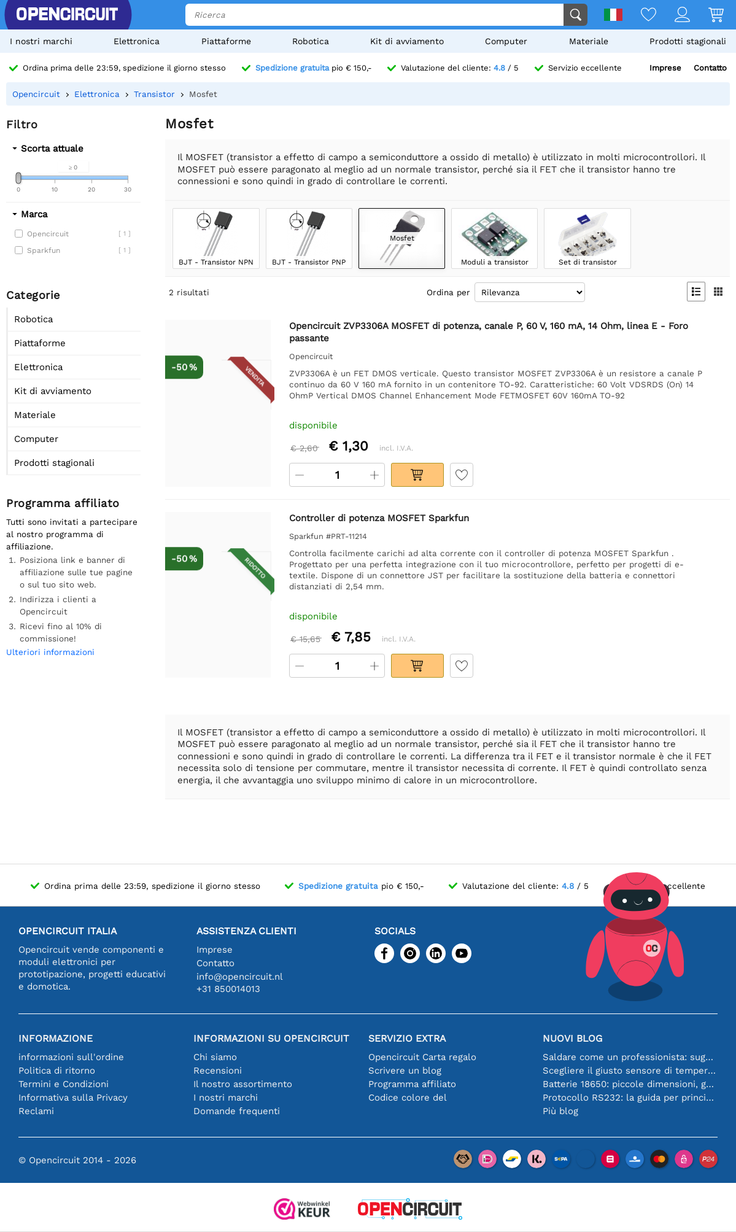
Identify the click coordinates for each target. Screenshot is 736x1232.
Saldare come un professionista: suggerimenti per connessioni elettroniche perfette (630, 1057)
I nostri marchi (41, 41)
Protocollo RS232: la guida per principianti (630, 1097)
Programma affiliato (412, 1084)
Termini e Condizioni (63, 1084)
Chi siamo (215, 1057)
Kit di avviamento (407, 41)
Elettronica (137, 41)
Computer (506, 41)
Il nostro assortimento (242, 1084)
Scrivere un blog (404, 1070)
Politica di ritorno (56, 1070)
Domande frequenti (236, 1111)
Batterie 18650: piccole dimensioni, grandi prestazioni (630, 1084)
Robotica (310, 41)
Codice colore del (407, 1097)
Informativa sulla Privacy (73, 1097)
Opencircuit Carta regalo (422, 1057)
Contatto (710, 67)
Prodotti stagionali (687, 41)
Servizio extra (407, 1038)
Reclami (36, 1111)
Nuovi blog (572, 1038)
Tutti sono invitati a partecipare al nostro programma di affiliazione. (72, 534)
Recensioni (217, 1070)
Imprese (665, 67)
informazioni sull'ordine (71, 1057)
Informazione (55, 1038)
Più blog (560, 1111)
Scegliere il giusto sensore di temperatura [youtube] (630, 1070)
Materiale (588, 41)
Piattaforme (226, 41)
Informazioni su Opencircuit (271, 1038)
